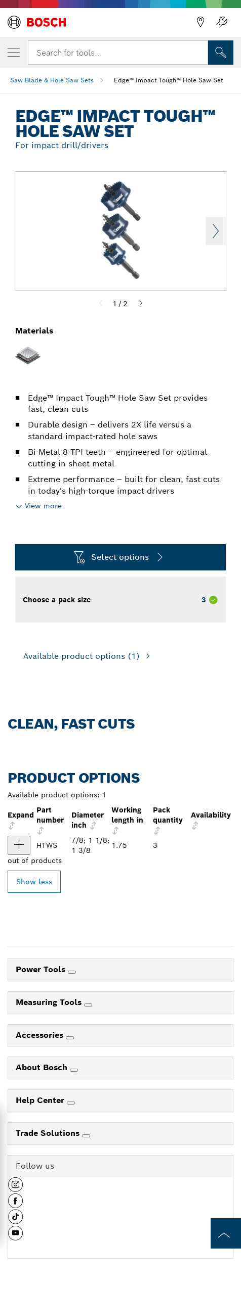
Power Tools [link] (42, 969)
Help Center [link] (41, 1100)
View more (43, 505)
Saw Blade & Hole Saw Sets (52, 80)
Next (216, 231)
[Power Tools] (72, 972)
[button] (15, 1188)
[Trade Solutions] (86, 1135)
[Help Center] (71, 1103)
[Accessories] (70, 1037)
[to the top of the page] (226, 1233)
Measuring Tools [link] (50, 1002)
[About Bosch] (74, 1070)
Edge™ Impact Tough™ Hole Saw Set (168, 80)
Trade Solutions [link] (49, 1133)
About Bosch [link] (43, 1067)
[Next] (140, 303)
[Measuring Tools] (88, 1005)
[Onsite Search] (220, 52)
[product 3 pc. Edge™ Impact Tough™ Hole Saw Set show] (19, 845)
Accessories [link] (41, 1035)
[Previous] (100, 303)
